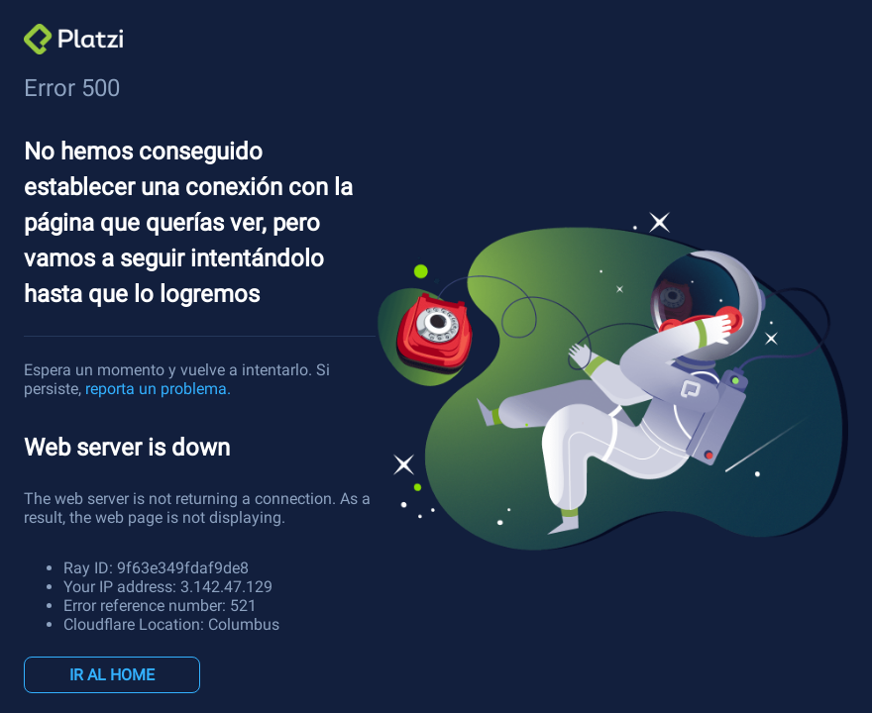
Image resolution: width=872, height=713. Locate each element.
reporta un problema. (158, 388)
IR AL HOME (112, 674)
